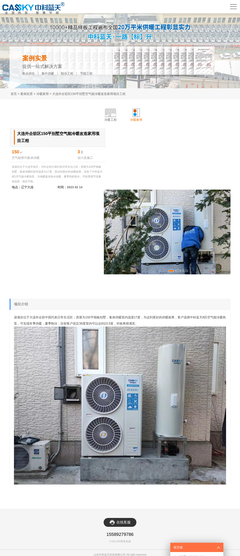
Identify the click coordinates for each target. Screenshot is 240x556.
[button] (165, 298)
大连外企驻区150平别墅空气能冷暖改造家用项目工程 (89, 94)
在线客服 (123, 548)
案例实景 (26, 94)
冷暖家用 (42, 94)
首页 (14, 94)
